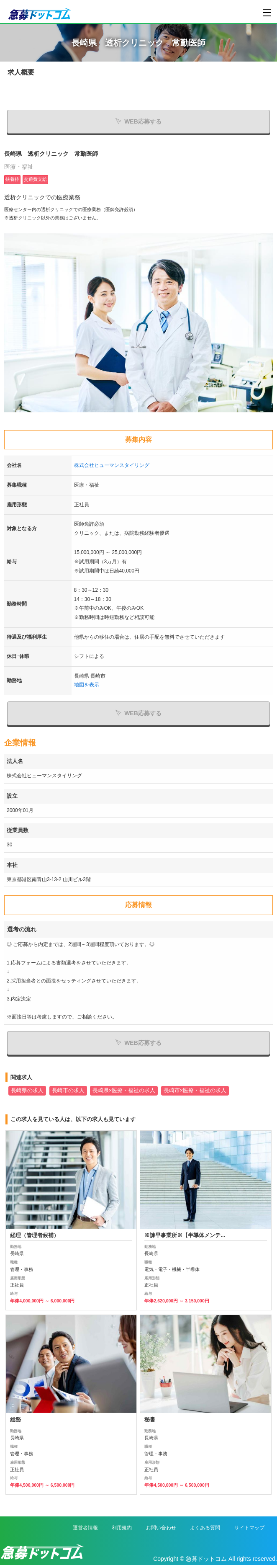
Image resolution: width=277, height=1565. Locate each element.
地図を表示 (86, 685)
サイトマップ (249, 1528)
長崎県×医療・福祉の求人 (123, 1090)
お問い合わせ (161, 1528)
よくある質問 (205, 1528)
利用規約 (122, 1528)
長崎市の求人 (68, 1090)
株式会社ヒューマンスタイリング (111, 465)
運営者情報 (85, 1528)
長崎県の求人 (27, 1090)
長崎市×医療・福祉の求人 (195, 1090)
